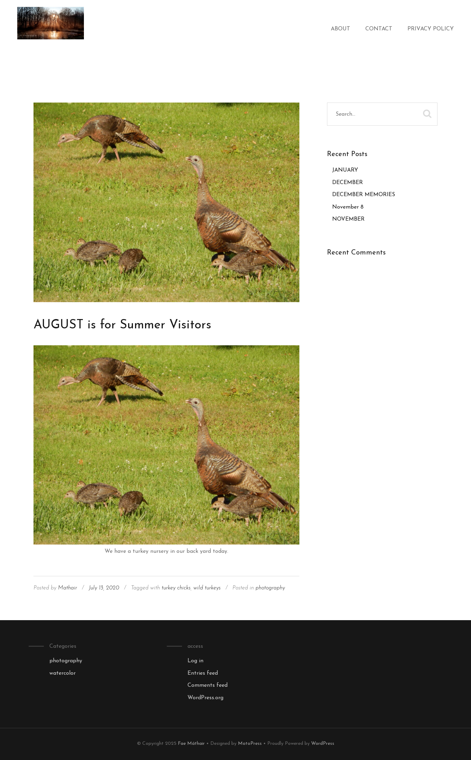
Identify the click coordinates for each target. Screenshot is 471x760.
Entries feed (203, 673)
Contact (378, 29)
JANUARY (345, 170)
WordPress (322, 743)
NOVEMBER (348, 219)
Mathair (67, 588)
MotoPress (250, 743)
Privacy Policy (430, 29)
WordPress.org (205, 698)
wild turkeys (207, 588)
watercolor (62, 673)
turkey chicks (176, 588)
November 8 (348, 207)
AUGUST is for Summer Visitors (122, 325)
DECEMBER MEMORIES (363, 195)
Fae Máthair (191, 743)
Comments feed (208, 685)
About (340, 29)
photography (270, 588)
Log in (195, 661)
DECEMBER (347, 182)
